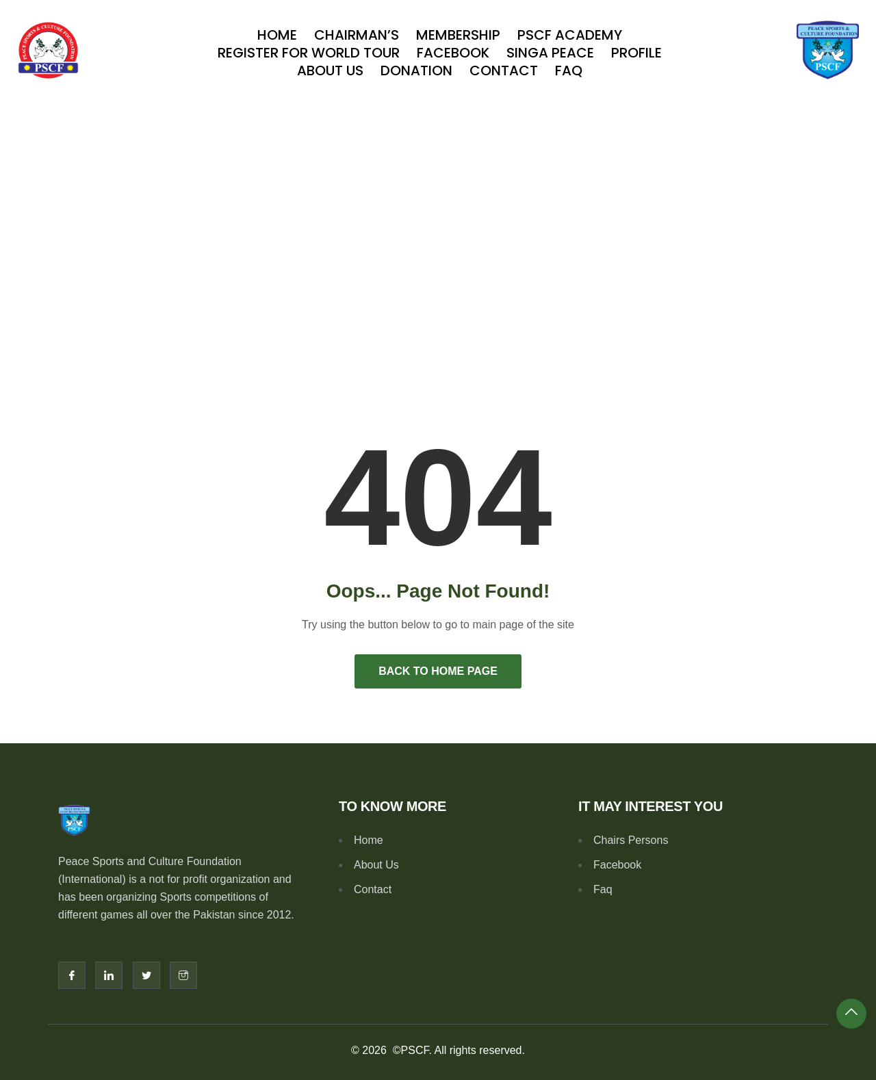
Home (277, 35)
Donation (416, 70)
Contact (503, 70)
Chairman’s (356, 35)
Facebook (453, 53)
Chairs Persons (630, 840)
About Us (330, 70)
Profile (636, 53)
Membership (458, 35)
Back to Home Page (438, 671)
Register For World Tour (309, 53)
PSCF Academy (569, 35)
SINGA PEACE (550, 53)
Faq (568, 70)
